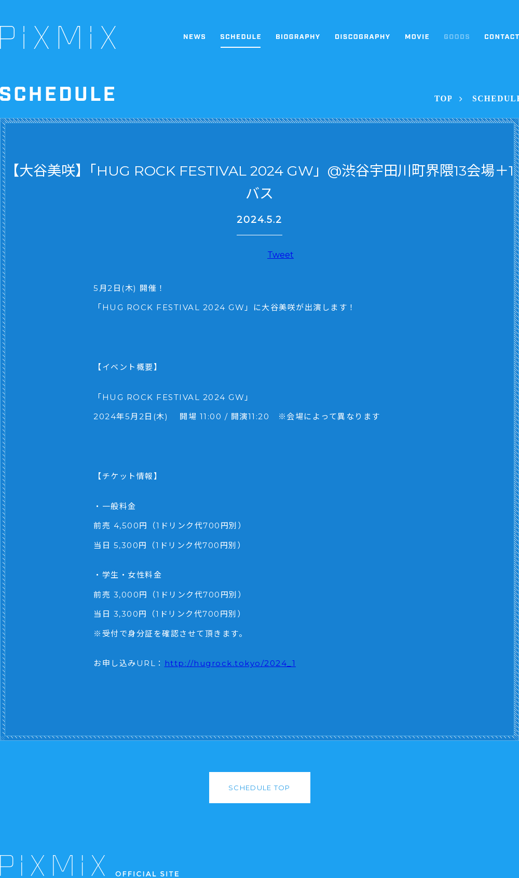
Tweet (280, 255)
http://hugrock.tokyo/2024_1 (230, 663)
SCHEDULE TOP (259, 787)
